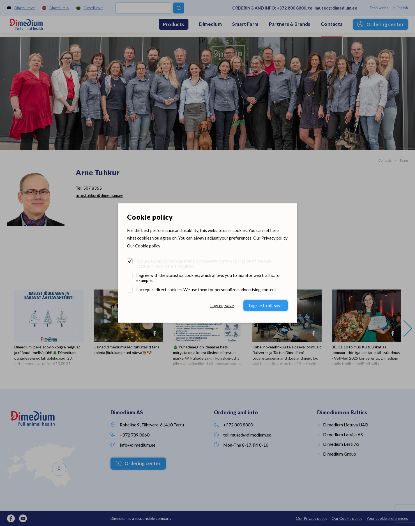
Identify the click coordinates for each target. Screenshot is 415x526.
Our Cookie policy (143, 245)
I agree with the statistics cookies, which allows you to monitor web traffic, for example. (208, 278)
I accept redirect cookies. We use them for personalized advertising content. (206, 289)
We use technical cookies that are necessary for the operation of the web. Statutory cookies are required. (204, 263)
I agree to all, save (266, 305)
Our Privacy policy (270, 237)
